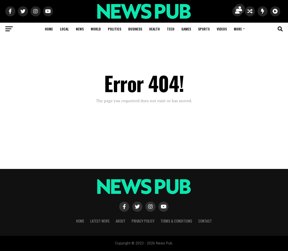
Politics (114, 28)
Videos (222, 28)
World (96, 28)
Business (135, 28)
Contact (205, 221)
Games (186, 28)
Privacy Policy (143, 221)
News (80, 28)
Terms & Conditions (176, 221)
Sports (204, 28)
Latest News (100, 221)
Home (49, 28)
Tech (170, 28)
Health (154, 28)
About (120, 221)
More (238, 28)
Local (64, 28)
